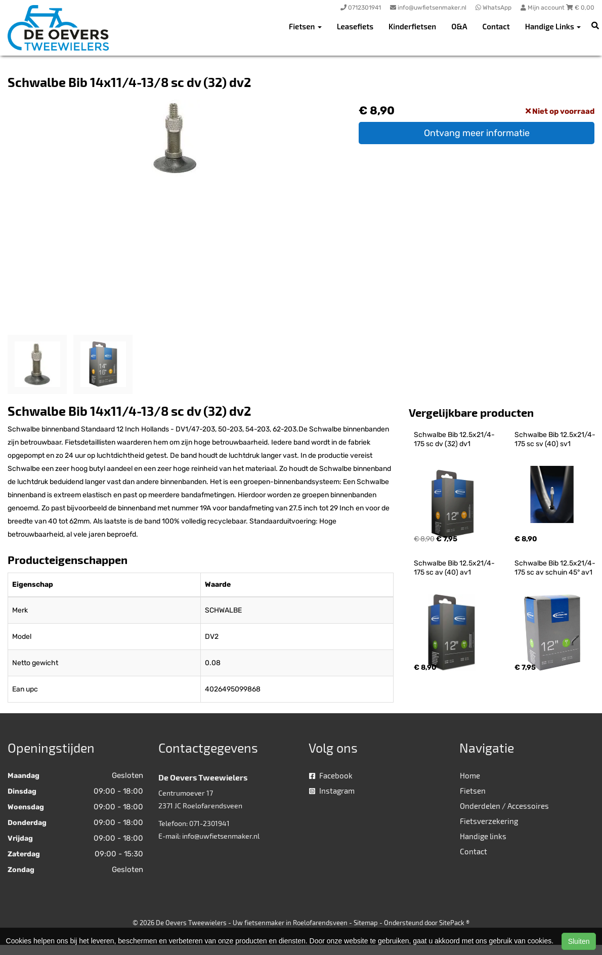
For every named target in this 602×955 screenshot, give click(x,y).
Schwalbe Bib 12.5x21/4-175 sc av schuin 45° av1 (554, 568)
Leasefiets (355, 26)
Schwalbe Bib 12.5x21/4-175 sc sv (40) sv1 (554, 439)
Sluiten (579, 941)
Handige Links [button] (553, 26)
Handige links (483, 836)
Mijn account (543, 7)
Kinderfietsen (412, 26)
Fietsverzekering (489, 821)
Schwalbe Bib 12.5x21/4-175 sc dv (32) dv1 (454, 439)
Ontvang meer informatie (477, 133)
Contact (496, 26)
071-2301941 (209, 823)
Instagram (332, 790)
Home (470, 775)
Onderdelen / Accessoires (504, 805)
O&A (459, 26)
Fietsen (473, 790)
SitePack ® (454, 923)
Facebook (331, 775)
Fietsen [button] (305, 26)
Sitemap (366, 923)
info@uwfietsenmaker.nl (221, 836)
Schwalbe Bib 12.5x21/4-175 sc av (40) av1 (454, 568)
